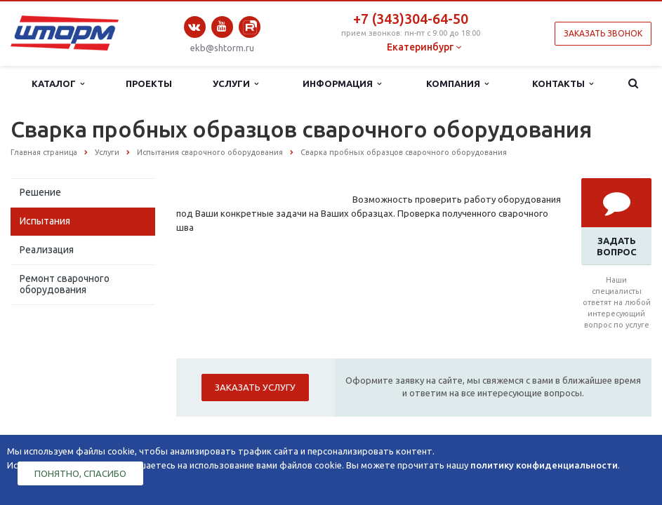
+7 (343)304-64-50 (410, 18)
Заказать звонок (603, 33)
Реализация (47, 249)
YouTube (222, 26)
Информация (342, 84)
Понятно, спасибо (80, 473)
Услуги (235, 84)
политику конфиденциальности (544, 465)
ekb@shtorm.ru (222, 48)
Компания (457, 84)
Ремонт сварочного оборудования (65, 284)
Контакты (562, 84)
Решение (40, 192)
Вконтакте (194, 27)
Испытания (45, 221)
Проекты (149, 83)
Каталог (58, 84)
